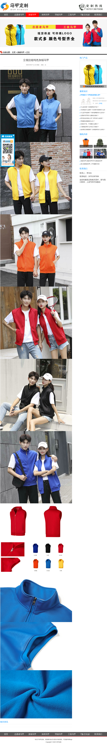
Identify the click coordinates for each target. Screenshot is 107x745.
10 (102, 86)
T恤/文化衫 (85, 15)
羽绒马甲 (59, 15)
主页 (13, 52)
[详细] (100, 103)
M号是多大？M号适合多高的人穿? (90, 95)
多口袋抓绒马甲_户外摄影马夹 (90, 164)
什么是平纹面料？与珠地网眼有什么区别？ (93, 112)
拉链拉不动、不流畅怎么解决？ (90, 124)
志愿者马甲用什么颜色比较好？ (90, 115)
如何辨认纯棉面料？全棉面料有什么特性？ (93, 129)
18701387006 (93, 176)
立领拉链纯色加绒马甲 (100, 157)
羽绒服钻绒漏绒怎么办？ (88, 121)
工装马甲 (72, 15)
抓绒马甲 (32, 15)
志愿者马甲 (19, 15)
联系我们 (98, 15)
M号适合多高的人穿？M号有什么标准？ (92, 118)
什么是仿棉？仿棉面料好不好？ (90, 107)
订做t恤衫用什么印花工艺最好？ (90, 126)
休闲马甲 (45, 15)
